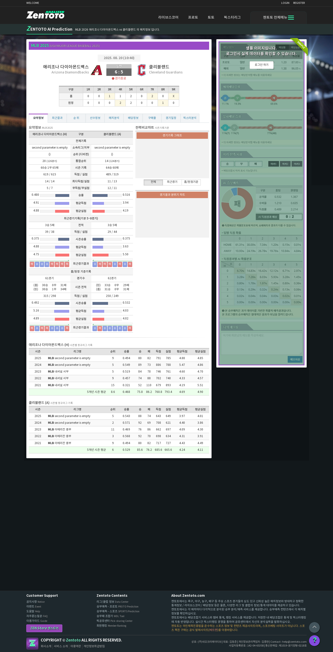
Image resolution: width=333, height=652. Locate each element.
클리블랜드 (159, 67)
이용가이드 (36, 621)
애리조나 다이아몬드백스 (66, 67)
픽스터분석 (189, 118)
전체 (153, 182)
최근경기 (172, 182)
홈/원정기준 (191, 182)
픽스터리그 (232, 18)
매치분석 (114, 118)
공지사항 (35, 601)
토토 (211, 18)
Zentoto (32, 644)
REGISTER (299, 3)
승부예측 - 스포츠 (118, 611)
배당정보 (133, 118)
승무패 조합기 (110, 616)
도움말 (33, 611)
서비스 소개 (61, 646)
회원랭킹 (111, 625)
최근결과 (57, 118)
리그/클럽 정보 (112, 601)
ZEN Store (44, 628)
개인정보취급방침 (94, 646)
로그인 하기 (262, 65)
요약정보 (38, 118)
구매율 (152, 118)
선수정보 (95, 118)
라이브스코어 (168, 18)
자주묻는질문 (37, 616)
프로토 (193, 18)
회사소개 (46, 646)
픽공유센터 (114, 621)
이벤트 (33, 606)
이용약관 (75, 646)
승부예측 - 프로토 (117, 606)
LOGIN (285, 3)
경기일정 (171, 118)
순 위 (76, 118)
